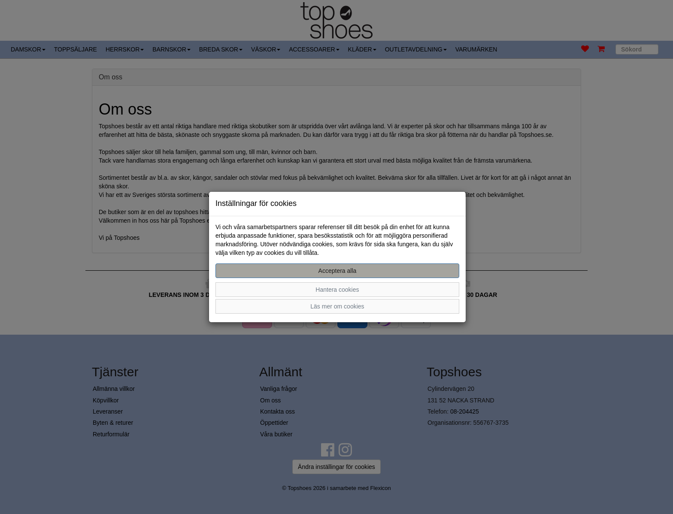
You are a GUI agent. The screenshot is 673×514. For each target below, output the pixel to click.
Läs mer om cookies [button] (337, 306)
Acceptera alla (337, 270)
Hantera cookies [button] (337, 289)
